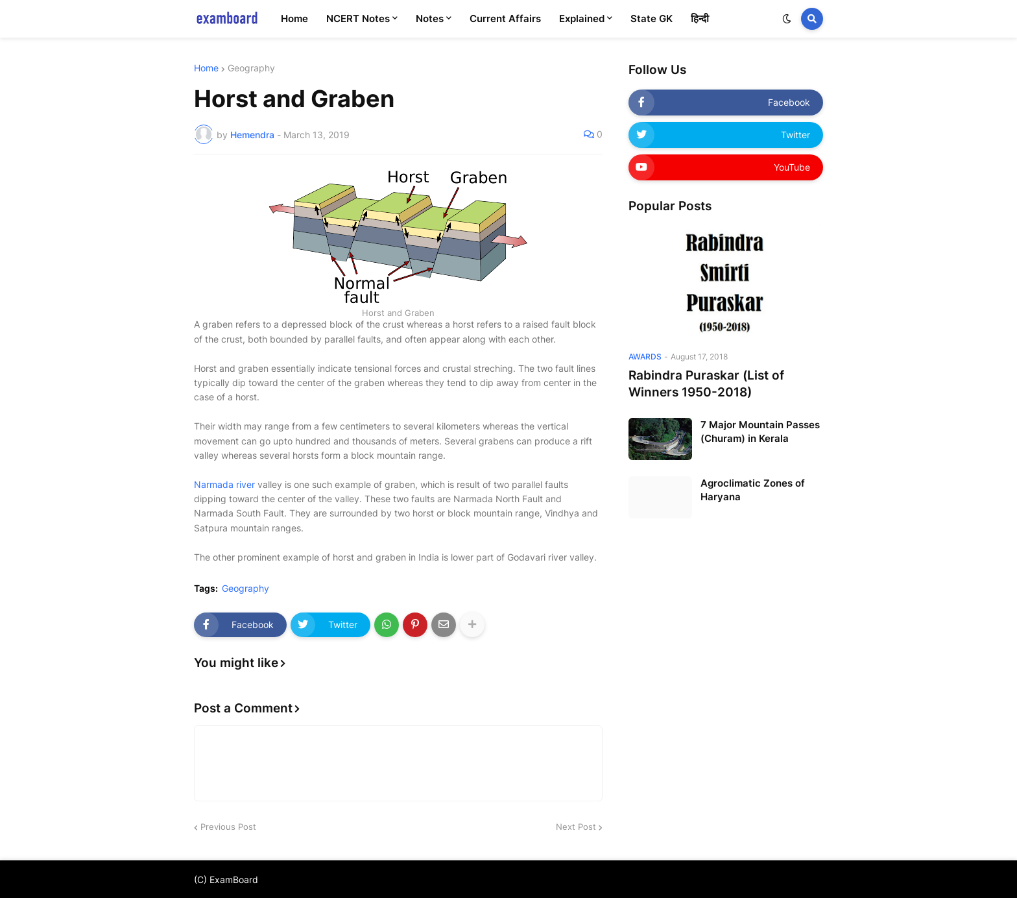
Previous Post (228, 826)
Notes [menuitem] (430, 18)
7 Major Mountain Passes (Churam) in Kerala (760, 431)
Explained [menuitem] (581, 18)
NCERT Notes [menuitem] (358, 18)
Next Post (576, 826)
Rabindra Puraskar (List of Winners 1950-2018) (706, 384)
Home (206, 68)
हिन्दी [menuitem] (700, 18)
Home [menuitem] (294, 18)
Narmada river (224, 484)
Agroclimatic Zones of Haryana (752, 490)
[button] (786, 19)
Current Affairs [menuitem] (505, 18)
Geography (251, 68)
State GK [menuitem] (651, 18)
